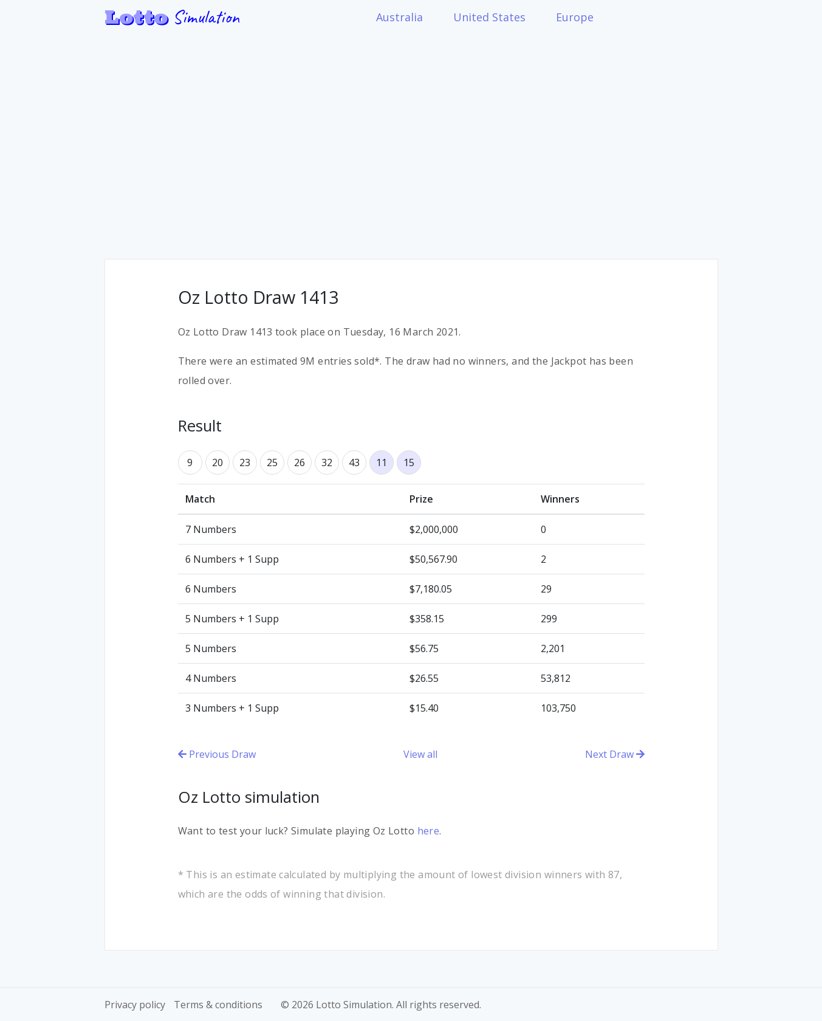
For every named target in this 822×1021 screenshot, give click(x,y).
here (428, 830)
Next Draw (615, 754)
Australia (399, 17)
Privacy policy (134, 1004)
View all (420, 754)
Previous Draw (217, 754)
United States (489, 17)
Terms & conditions (218, 1004)
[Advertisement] (411, 137)
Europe (575, 17)
